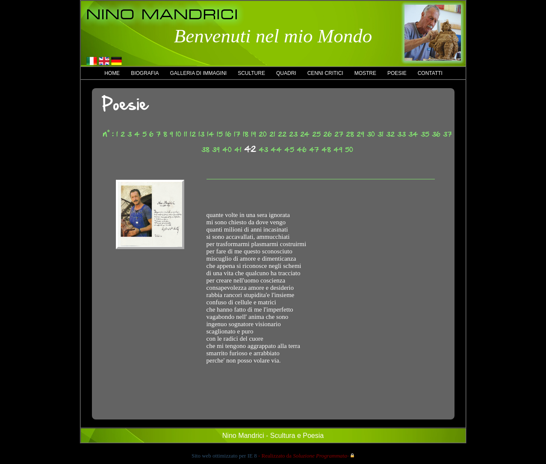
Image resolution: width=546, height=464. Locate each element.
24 (305, 134)
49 (338, 149)
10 (178, 134)
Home (112, 73)
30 (371, 134)
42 (250, 149)
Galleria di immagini (198, 73)
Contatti (430, 73)
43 (263, 149)
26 (327, 134)
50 (349, 149)
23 (293, 134)
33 (401, 134)
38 (205, 149)
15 (220, 134)
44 (276, 149)
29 (360, 134)
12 (193, 134)
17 (237, 134)
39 (216, 149)
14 (210, 134)
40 (227, 149)
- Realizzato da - (303, 455)
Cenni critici (325, 73)
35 (425, 134)
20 (263, 134)
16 (228, 134)
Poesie (397, 73)
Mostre (365, 73)
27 (338, 134)
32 (390, 134)
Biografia (145, 73)
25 (316, 134)
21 (272, 134)
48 (326, 149)
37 (447, 134)
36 (436, 134)
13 (201, 134)
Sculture (251, 73)
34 (413, 134)
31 (381, 134)
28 (350, 134)
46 (302, 149)
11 (185, 134)
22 (282, 134)
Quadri (286, 73)
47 (314, 149)
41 (238, 149)
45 (289, 149)
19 (253, 134)
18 (245, 134)
